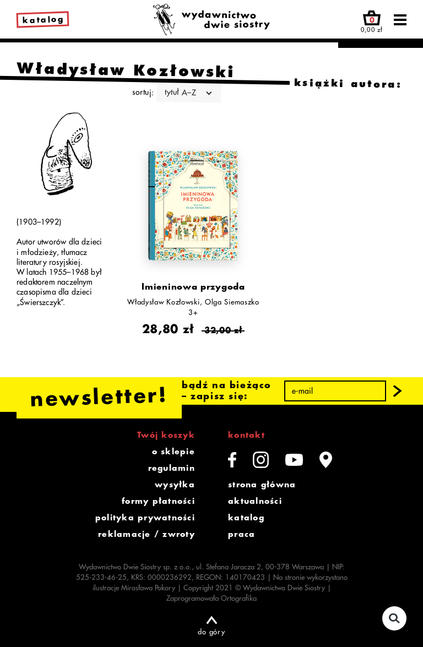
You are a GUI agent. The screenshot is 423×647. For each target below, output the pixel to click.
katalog (246, 517)
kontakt (246, 435)
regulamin (171, 468)
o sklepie (173, 451)
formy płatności (158, 501)
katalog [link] (43, 20)
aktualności (255, 501)
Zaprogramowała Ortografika (211, 598)
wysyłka (175, 484)
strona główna (262, 484)
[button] (398, 391)
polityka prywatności (145, 517)
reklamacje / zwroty (146, 534)
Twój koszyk (166, 435)
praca (241, 534)
